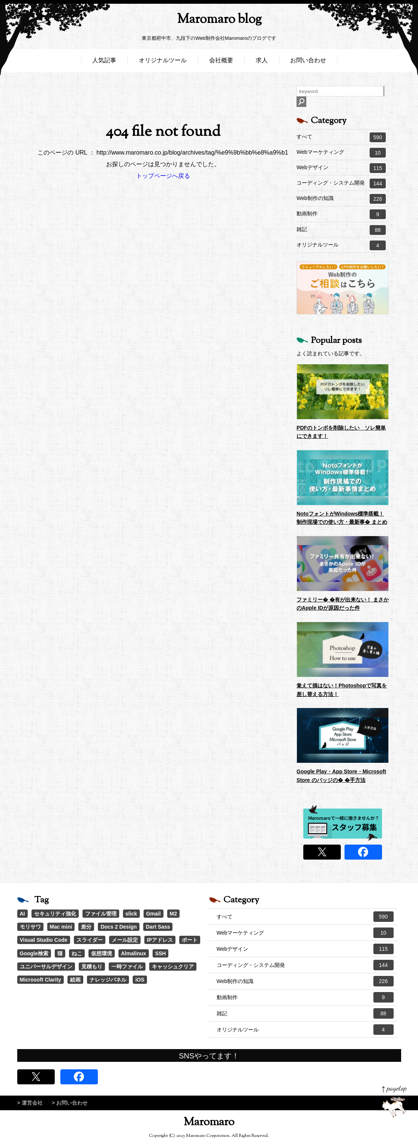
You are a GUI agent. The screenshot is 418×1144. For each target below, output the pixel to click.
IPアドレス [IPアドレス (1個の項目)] (160, 940)
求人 (262, 63)
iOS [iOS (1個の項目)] (139, 980)
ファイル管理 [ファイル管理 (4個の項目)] (101, 914)
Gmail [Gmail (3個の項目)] (153, 914)
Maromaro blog (209, 21)
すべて (341, 137)
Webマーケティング (341, 153)
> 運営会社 (30, 1103)
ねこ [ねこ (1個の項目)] (77, 953)
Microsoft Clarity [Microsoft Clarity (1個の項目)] (40, 980)
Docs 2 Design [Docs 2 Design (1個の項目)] (118, 927)
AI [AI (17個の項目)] (22, 914)
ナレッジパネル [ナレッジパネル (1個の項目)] (108, 980)
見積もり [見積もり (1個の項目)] (91, 967)
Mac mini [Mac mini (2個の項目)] (61, 927)
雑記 (341, 230)
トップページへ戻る (163, 176)
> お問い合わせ (70, 1103)
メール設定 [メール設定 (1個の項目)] (125, 940)
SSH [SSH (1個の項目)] (160, 953)
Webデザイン (341, 168)
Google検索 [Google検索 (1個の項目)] (34, 953)
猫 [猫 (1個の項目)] (60, 953)
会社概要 (221, 63)
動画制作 (341, 214)
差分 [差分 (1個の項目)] (86, 927)
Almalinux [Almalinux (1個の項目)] (133, 953)
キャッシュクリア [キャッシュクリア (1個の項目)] (173, 967)
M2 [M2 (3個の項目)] (173, 914)
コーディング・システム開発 (341, 183)
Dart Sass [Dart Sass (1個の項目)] (158, 927)
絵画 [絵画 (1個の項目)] (75, 980)
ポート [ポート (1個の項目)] (190, 940)
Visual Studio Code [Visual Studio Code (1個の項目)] (43, 940)
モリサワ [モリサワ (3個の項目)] (30, 927)
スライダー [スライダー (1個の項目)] (89, 940)
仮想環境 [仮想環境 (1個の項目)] (101, 953)
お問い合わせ (308, 63)
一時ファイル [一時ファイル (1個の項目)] (127, 967)
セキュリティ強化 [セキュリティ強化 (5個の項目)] (55, 914)
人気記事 (104, 63)
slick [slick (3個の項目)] (131, 914)
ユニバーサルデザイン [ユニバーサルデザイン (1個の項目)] (46, 967)
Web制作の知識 (341, 199)
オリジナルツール (163, 63)
